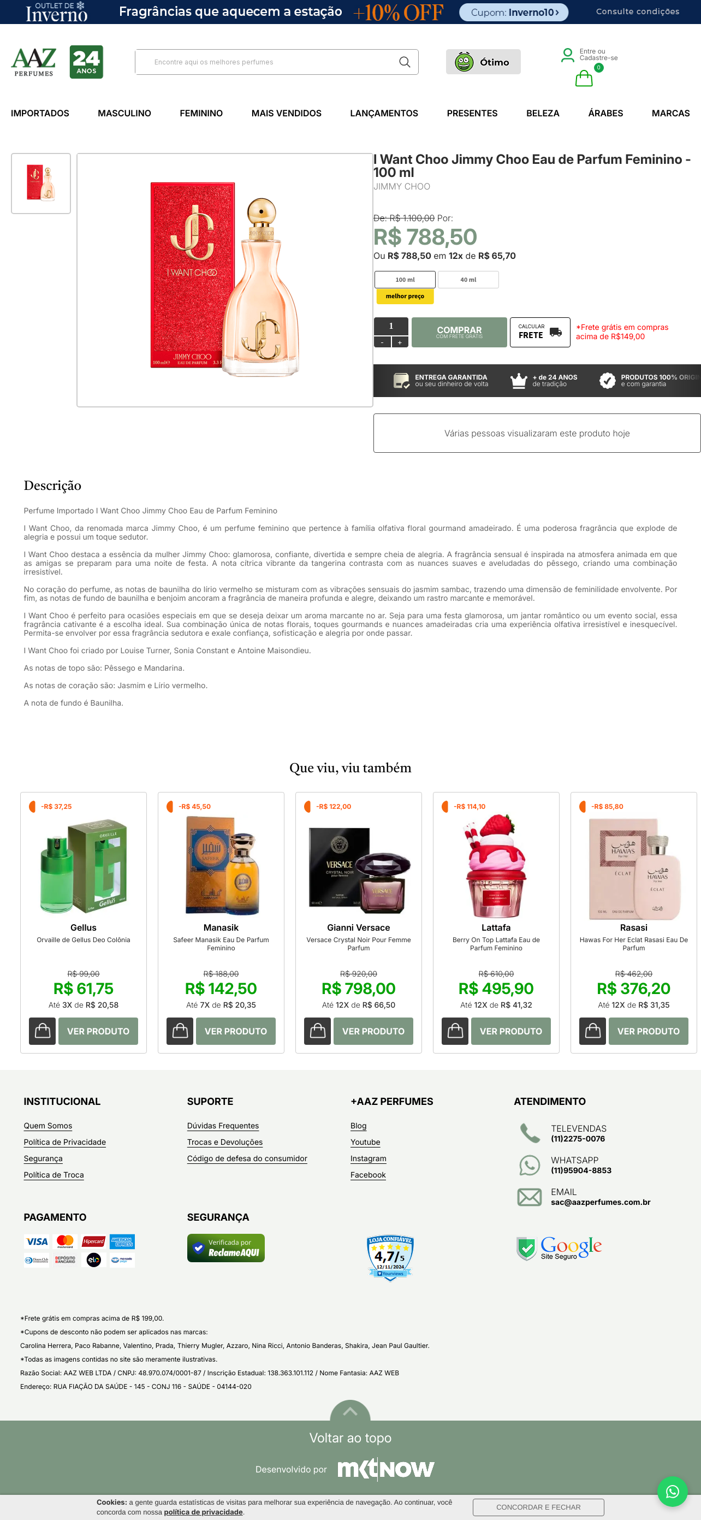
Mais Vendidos (287, 113)
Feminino (201, 113)
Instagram (368, 1158)
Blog (358, 1126)
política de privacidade (203, 1512)
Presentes (472, 113)
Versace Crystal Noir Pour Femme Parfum (358, 944)
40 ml (469, 280)
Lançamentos (384, 113)
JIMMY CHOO (401, 186)
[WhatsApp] (672, 1491)
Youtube (365, 1142)
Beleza (543, 113)
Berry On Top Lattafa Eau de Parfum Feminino (496, 944)
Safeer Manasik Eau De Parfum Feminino (221, 944)
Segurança (43, 1158)
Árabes (605, 113)
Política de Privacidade (65, 1142)
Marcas (671, 113)
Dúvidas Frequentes (223, 1126)
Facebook (368, 1175)
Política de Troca (54, 1175)
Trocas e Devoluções (225, 1142)
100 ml (404, 280)
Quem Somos (48, 1126)
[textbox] (263, 62)
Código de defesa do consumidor (247, 1158)
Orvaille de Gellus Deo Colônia (83, 940)
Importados (40, 113)
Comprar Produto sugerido (42, 1031)
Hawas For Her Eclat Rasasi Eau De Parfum (634, 944)
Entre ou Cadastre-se (589, 54)
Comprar (459, 332)
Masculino (124, 113)
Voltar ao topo (350, 1438)
